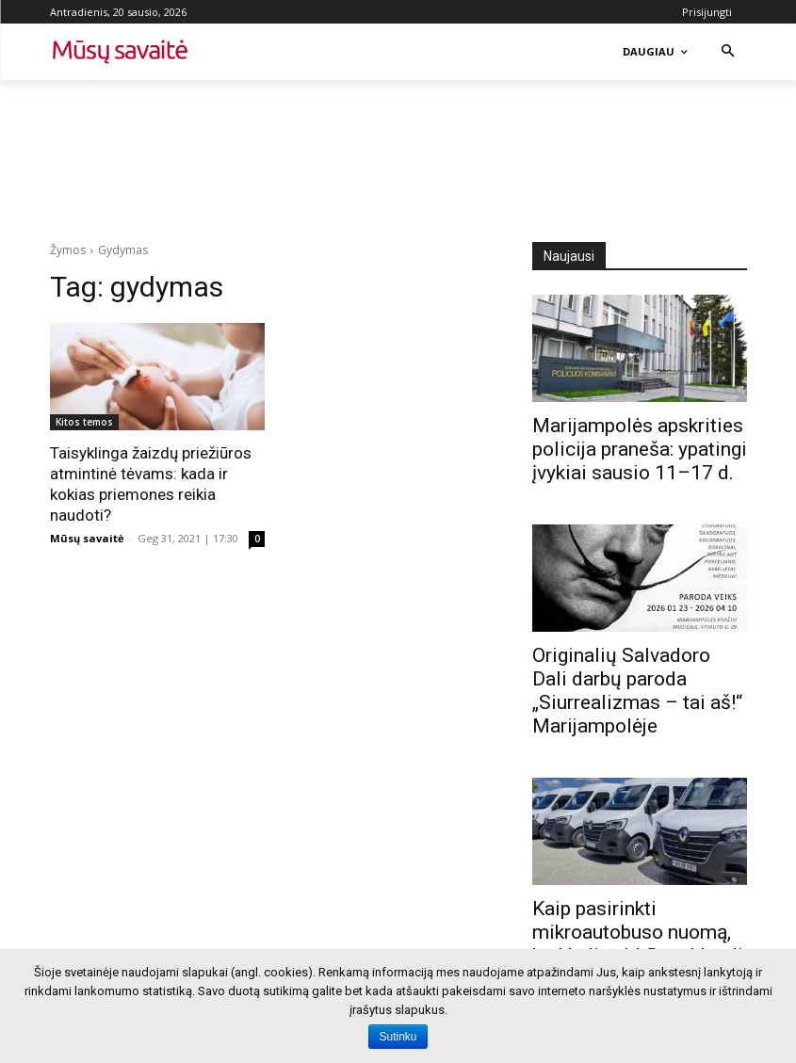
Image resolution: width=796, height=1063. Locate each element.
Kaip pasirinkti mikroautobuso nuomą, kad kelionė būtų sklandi (637, 932)
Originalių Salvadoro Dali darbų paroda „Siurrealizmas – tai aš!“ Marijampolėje (637, 690)
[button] (727, 52)
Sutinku (397, 1036)
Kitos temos (84, 421)
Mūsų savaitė (87, 538)
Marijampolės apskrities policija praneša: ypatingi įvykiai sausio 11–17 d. (639, 449)
